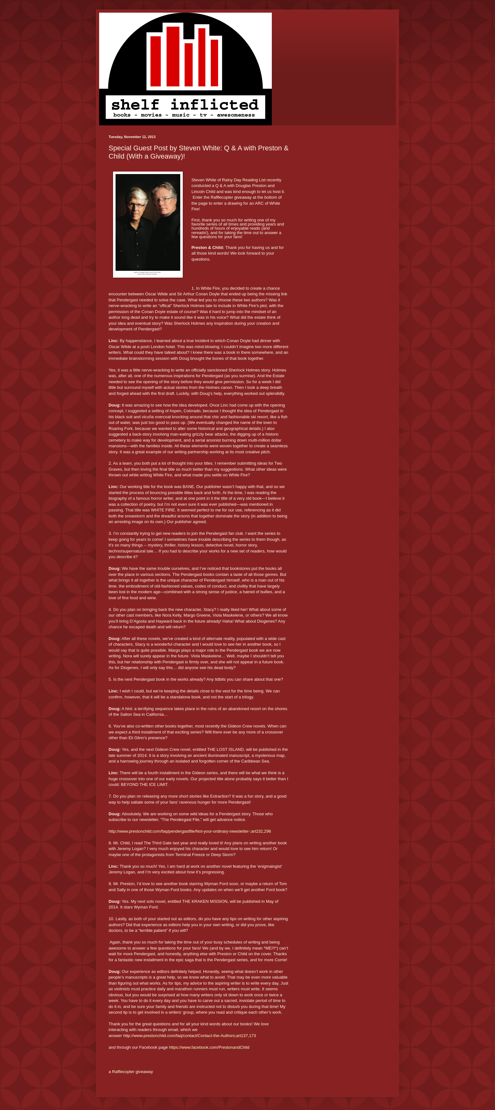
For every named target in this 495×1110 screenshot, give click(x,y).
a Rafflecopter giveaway (131, 1071)
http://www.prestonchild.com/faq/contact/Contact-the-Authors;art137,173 (189, 1035)
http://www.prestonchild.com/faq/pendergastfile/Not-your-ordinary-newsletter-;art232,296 (190, 831)
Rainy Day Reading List (244, 180)
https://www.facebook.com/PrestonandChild (209, 1047)
